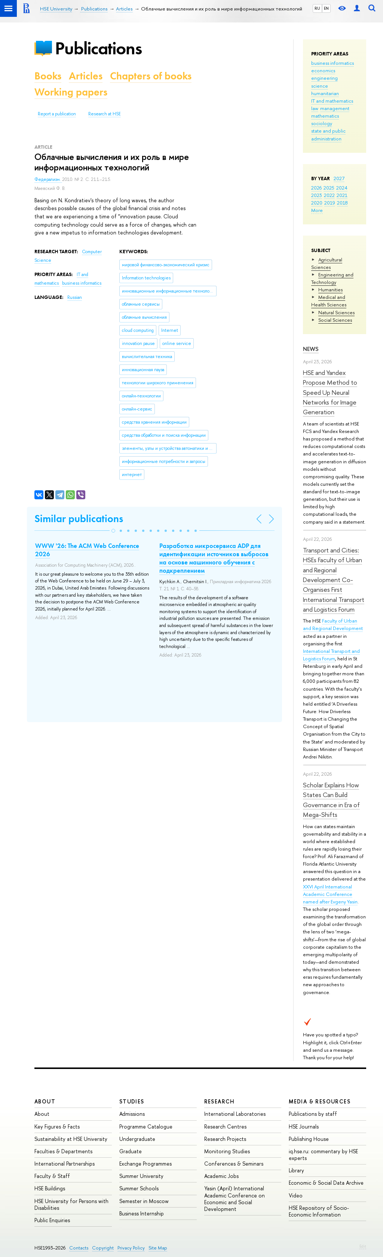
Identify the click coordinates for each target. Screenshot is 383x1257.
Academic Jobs (221, 1175)
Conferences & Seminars (233, 1163)
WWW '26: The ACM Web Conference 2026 (87, 550)
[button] (113, 530)
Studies (131, 1101)
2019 (329, 202)
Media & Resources (319, 1101)
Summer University (141, 1175)
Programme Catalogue (145, 1126)
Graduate (130, 1151)
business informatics (332, 63)
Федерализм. (48, 179)
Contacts (78, 1248)
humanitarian (325, 93)
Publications (98, 48)
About (44, 1101)
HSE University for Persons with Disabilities (71, 1204)
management (334, 108)
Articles (85, 75)
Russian (74, 297)
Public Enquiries (52, 1220)
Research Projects (225, 1138)
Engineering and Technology (332, 278)
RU (317, 8)
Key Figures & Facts (57, 1126)
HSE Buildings (49, 1188)
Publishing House (309, 1138)
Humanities (330, 289)
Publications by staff (313, 1113)
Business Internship (141, 1213)
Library (296, 1170)
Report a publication (57, 114)
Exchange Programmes (145, 1163)
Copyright (103, 1248)
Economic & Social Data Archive (326, 1182)
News (311, 349)
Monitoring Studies (227, 1151)
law (314, 108)
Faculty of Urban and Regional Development (333, 624)
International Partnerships (64, 1163)
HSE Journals (304, 1126)
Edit (362, 1246)
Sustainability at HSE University (70, 1138)
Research (219, 1101)
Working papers (70, 92)
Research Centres (225, 1126)
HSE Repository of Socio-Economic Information (319, 1211)
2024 (341, 187)
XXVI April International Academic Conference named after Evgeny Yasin (330, 894)
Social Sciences (335, 319)
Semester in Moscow (144, 1201)
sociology (321, 123)
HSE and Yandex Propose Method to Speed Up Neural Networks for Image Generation (330, 392)
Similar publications (78, 518)
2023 (316, 195)
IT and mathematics (332, 100)
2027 (339, 178)
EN (326, 8)
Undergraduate (137, 1138)
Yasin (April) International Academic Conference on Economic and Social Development (234, 1198)
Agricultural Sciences (326, 263)
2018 (342, 202)
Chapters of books (151, 75)
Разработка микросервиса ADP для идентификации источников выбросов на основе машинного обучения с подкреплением (214, 558)
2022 (329, 195)
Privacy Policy (131, 1248)
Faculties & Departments (63, 1151)
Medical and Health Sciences (328, 301)
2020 (316, 202)
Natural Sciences (336, 312)
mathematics (325, 115)
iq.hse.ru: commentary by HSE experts (323, 1154)
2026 (316, 187)
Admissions (132, 1113)
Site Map (157, 1248)
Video (296, 1195)
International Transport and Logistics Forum (331, 655)
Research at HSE (104, 114)
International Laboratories (235, 1113)
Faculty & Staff (52, 1175)
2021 (342, 195)
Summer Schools (139, 1188)
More (317, 210)
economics (323, 70)
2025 (329, 187)
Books (47, 75)
